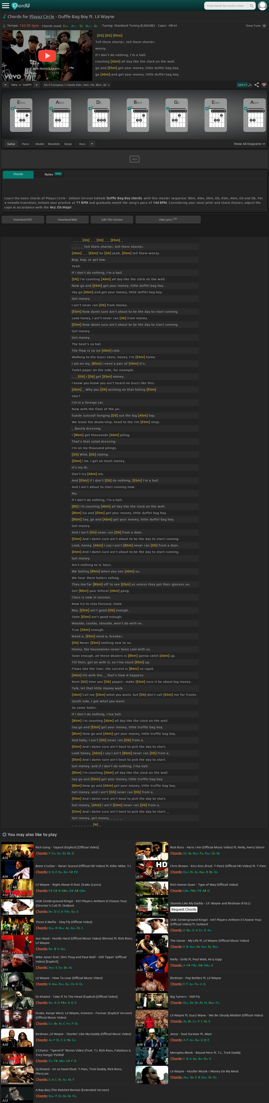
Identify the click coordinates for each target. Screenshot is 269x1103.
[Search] (251, 6)
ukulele (39, 143)
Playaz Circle (41, 16)
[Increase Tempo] (36, 85)
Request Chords (183, 909)
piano (25, 143)
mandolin (54, 143)
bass (82, 143)
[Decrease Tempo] (5, 85)
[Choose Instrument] (92, 144)
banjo (68, 143)
